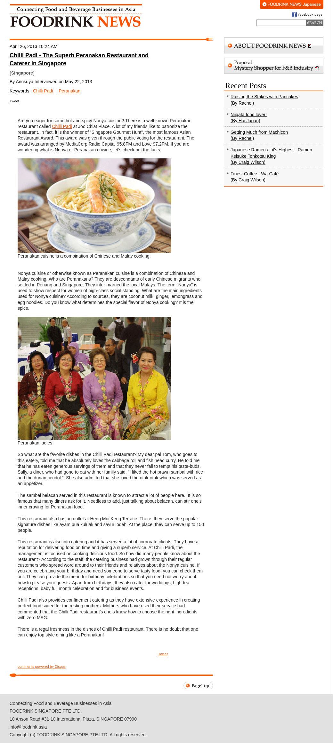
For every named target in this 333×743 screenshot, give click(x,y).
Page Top (198, 685)
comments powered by (42, 666)
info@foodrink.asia (28, 727)
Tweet (14, 101)
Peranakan (69, 90)
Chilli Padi (43, 90)
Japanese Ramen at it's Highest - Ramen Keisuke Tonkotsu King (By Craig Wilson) (271, 156)
